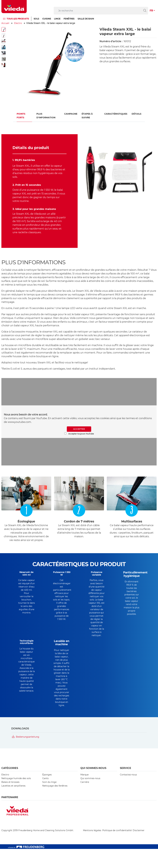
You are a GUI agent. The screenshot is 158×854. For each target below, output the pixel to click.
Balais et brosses (10, 787)
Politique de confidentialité (117, 835)
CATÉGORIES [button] (9, 773)
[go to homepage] (14, 6)
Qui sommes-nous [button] (93, 773)
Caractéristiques (115, 113)
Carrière (84, 787)
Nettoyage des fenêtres (54, 790)
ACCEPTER (79, 429)
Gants (45, 783)
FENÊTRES (69, 18)
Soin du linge (49, 787)
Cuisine (46, 18)
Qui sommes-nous (90, 783)
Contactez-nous (128, 779)
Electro (18, 23)
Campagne (70, 113)
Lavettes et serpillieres (13, 790)
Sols (36, 18)
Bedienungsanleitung (27, 741)
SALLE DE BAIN (86, 18)
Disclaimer (138, 835)
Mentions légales (92, 835)
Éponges (47, 779)
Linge (57, 18)
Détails (136, 113)
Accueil (5, 23)
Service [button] (125, 773)
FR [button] (151, 10)
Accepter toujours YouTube (79, 433)
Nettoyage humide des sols (16, 783)
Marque (84, 779)
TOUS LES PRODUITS (18, 18)
